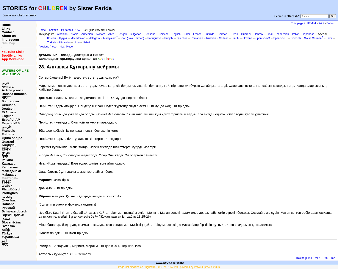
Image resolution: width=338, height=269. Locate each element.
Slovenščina (11, 222)
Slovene (247, 38)
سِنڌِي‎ (6, 218)
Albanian (62, 34)
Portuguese (154, 38)
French (197, 34)
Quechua (9, 200)
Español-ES (11, 123)
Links (6, 28)
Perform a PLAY (70, 30)
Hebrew (258, 34)
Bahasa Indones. (14, 94)
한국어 (6, 149)
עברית (6, 152)
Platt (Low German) (132, 38)
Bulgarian (135, 34)
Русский (8, 207)
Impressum (10, 39)
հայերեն (9, 145)
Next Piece (66, 46)
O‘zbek (7, 185)
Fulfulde (8, 134)
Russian (211, 38)
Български (10, 101)
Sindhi (235, 38)
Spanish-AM (262, 38)
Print (321, 23)
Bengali (122, 34)
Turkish (51, 42)
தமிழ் (6, 229)
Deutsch (8, 108)
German (222, 34)
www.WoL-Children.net (170, 262)
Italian (295, 34)
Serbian (223, 38)
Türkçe (7, 233)
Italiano (7, 160)
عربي (5, 83)
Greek (234, 34)
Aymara (7, 86)
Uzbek (86, 42)
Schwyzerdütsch (14, 211)
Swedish (296, 38)
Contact (8, 32)
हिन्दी (5, 156)
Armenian (87, 34)
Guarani (8, 141)
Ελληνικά (9, 112)
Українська (10, 237)
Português (10, 193)
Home (6, 25)
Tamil (329, 38)
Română (8, 204)
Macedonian (78, 38)
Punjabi (168, 38)
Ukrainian (65, 42)
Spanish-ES (280, 38)
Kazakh (53, 30)
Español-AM (11, 119)
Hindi (269, 34)
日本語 (6, 182)
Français (8, 130)
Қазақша (8, 163)
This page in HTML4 (303, 23)
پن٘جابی (7, 196)
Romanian (197, 38)
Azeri (111, 34)
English (7, 116)
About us (9, 36)
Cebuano (9, 105)
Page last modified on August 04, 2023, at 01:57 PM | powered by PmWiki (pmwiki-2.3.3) (169, 267)
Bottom (331, 23)
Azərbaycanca (12, 90)
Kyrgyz (63, 38)
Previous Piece (47, 46)
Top (333, 258)
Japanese (308, 34)
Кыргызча (10, 167)
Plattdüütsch (11, 189)
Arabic (74, 34)
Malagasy (9, 174)
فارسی (6, 127)
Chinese (164, 34)
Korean (51, 38)
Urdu (77, 42)
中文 (5, 244)
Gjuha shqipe (12, 138)
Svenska (8, 226)
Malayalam (109, 38)
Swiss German (313, 38)
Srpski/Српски (13, 215)
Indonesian (282, 34)
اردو (4, 240)
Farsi (187, 34)
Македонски (11, 171)
